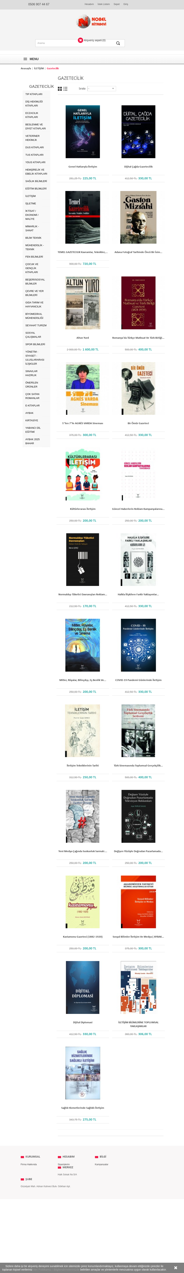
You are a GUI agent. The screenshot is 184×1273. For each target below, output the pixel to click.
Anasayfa (26, 68)
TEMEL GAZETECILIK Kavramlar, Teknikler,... (83, 252)
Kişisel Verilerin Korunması (34, 1187)
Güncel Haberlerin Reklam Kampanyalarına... (138, 509)
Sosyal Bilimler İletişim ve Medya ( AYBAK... (138, 936)
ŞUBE (28, 1226)
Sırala (82, 88)
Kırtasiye (31, 420)
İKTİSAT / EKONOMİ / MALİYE (32, 214)
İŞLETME (30, 203)
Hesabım (89, 4)
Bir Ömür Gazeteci (138, 423)
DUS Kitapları (34, 147)
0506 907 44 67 (38, 4)
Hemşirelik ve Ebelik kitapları (36, 171)
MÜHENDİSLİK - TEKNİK (34, 247)
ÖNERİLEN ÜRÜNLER (31, 384)
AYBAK (29, 413)
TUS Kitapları (34, 154)
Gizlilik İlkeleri (28, 1170)
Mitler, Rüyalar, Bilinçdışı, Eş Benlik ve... (82, 680)
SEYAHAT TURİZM (36, 325)
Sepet (116, 4)
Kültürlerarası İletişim (83, 509)
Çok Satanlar (101, 1176)
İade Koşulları (28, 1181)
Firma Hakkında (29, 1164)
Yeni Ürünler (101, 1170)
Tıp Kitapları (33, 94)
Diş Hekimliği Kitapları (34, 103)
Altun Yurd (82, 338)
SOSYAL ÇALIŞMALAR (33, 334)
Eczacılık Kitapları (31, 115)
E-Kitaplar (32, 405)
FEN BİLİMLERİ (34, 256)
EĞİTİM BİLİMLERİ (36, 188)
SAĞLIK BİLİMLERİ (36, 181)
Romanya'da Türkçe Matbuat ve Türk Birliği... (138, 338)
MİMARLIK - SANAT (32, 228)
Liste (65, 89)
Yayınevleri (100, 1181)
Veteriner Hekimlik (32, 138)
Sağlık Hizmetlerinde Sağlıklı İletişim (82, 1108)
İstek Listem (104, 4)
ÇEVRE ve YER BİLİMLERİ (34, 293)
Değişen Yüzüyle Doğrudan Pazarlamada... (138, 851)
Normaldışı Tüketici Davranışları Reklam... (82, 594)
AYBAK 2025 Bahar (32, 441)
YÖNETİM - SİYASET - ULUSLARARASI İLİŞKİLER (34, 357)
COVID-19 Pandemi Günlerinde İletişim (138, 680)
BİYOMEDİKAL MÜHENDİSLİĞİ (34, 316)
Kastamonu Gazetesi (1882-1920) (83, 936)
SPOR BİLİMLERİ (35, 344)
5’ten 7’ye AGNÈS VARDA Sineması (82, 423)
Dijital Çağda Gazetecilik (138, 166)
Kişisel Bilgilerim (66, 1176)
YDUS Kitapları (35, 162)
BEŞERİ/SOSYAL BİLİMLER (35, 281)
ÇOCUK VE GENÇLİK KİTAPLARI (31, 268)
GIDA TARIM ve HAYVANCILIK (34, 304)
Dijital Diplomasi (82, 1022)
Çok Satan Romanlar (32, 396)
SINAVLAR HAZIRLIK (31, 373)
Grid (60, 89)
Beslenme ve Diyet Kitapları (35, 126)
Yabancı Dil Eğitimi (33, 429)
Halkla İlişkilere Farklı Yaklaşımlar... (138, 594)
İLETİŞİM (39, 68)
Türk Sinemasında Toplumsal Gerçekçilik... (138, 765)
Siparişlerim (64, 1164)
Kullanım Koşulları (30, 1176)
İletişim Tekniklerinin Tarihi (83, 765)
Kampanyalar (101, 1164)
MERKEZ (68, 1187)
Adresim (62, 1170)
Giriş (125, 4)
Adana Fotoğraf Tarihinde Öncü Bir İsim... (138, 252)
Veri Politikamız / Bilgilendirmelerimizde (56, 1269)
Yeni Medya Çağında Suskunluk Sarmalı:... (82, 851)
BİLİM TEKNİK (33, 237)
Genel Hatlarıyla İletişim (83, 166)
